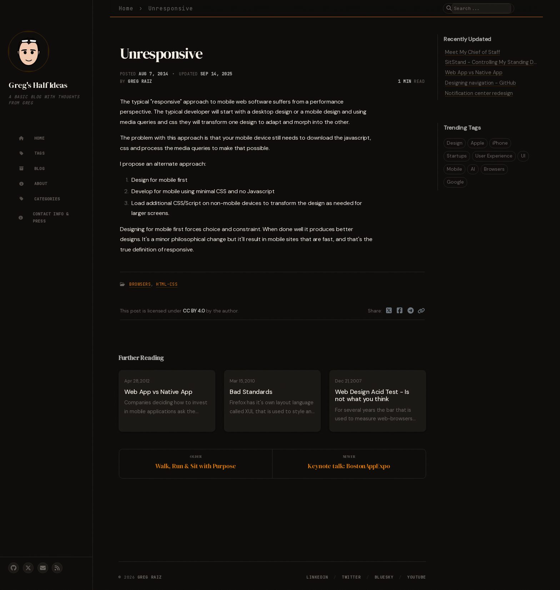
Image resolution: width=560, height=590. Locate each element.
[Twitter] (389, 311)
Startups (457, 156)
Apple (477, 143)
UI (523, 156)
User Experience (493, 156)
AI (473, 169)
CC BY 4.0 (194, 311)
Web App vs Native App (473, 72)
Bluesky (384, 577)
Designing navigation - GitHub (480, 83)
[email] (43, 568)
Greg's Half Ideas (38, 85)
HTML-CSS (167, 284)
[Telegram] (411, 311)
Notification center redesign (479, 93)
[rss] (57, 568)
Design (454, 143)
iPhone (500, 143)
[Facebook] (400, 311)
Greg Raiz (140, 81)
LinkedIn (317, 577)
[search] (481, 8)
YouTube (416, 577)
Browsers (140, 284)
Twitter (351, 577)
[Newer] (349, 464)
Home (126, 8)
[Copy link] (421, 311)
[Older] (196, 464)
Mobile (454, 169)
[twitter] (28, 568)
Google (455, 182)
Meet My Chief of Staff (472, 52)
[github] (14, 568)
